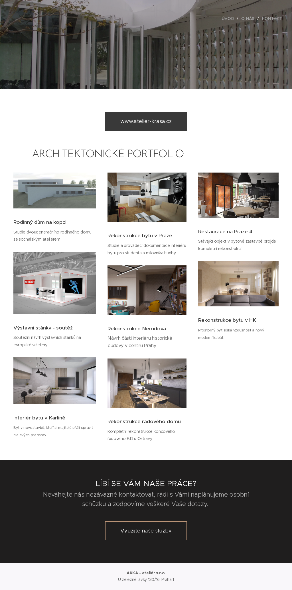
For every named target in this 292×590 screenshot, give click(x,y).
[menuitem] (229, 18)
